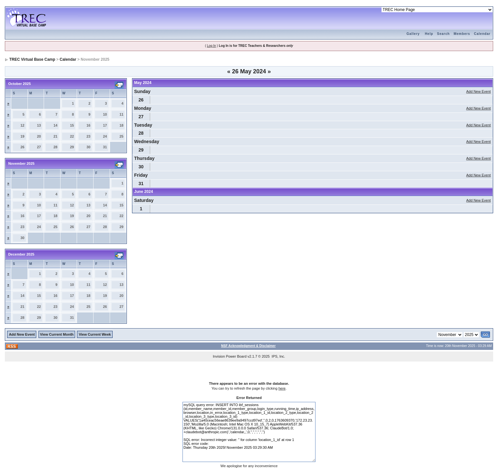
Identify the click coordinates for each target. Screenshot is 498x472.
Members (462, 34)
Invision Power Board (230, 356)
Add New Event (478, 91)
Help (429, 34)
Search (443, 34)
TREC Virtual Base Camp (32, 59)
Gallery (413, 34)
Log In (211, 45)
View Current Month (57, 334)
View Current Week (95, 334)
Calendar (482, 34)
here (281, 388)
